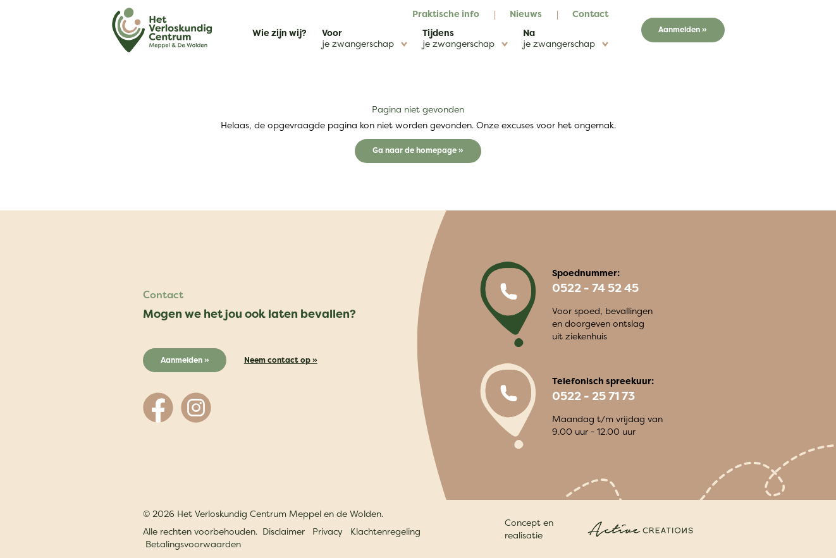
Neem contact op (277, 360)
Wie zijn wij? (279, 33)
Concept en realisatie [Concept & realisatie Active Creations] (599, 528)
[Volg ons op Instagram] (196, 407)
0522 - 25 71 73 (593, 396)
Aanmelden (679, 29)
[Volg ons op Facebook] (158, 407)
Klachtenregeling (385, 531)
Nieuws (526, 14)
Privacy (327, 531)
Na (565, 38)
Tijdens (465, 38)
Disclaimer (283, 531)
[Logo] (161, 30)
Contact (590, 14)
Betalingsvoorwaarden (193, 544)
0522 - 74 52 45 (595, 288)
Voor (364, 38)
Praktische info (445, 14)
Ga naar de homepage (415, 150)
